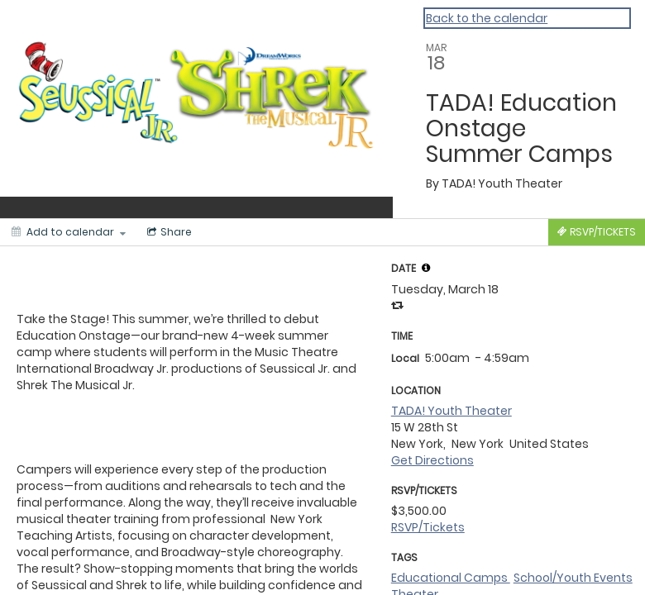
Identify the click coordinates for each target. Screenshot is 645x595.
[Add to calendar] (68, 232)
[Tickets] (596, 232)
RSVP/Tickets (428, 527)
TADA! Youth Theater (451, 410)
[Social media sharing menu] (167, 232)
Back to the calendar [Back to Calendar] (486, 18)
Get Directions (432, 460)
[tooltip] (426, 268)
